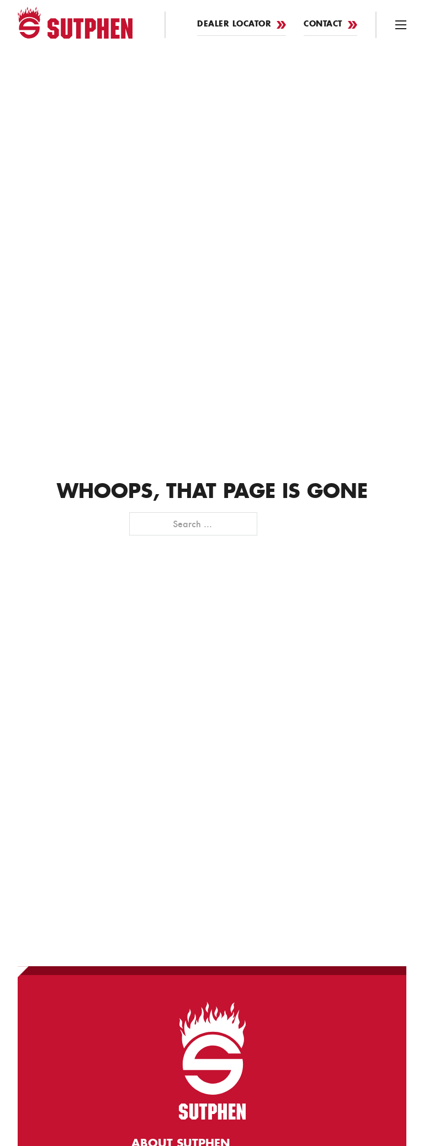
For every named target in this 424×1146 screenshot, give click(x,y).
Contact (330, 24)
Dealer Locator (241, 24)
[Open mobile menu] (400, 24)
